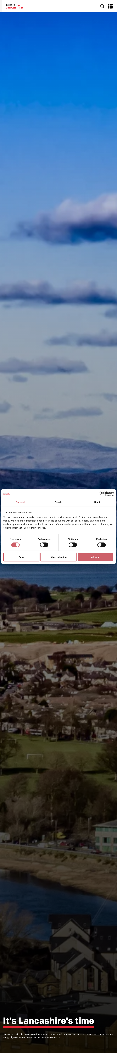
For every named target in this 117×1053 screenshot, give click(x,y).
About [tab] (97, 502)
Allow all (95, 557)
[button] (110, 6)
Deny (21, 557)
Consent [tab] (20, 502)
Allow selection (58, 557)
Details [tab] (58, 502)
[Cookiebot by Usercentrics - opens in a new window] (101, 493)
